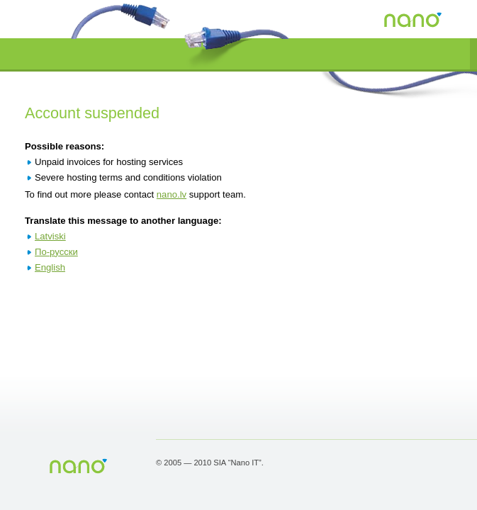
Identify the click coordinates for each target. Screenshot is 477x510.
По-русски (56, 251)
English (50, 267)
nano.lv (171, 194)
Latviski (50, 236)
